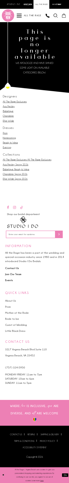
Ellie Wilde (8, 121)
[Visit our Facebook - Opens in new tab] (8, 208)
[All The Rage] (32, 15)
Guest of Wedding (16, 324)
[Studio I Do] (22, 222)
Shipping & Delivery (49, 434)
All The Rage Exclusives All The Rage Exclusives (27, 159)
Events (9, 280)
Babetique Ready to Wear (16, 169)
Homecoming (9, 138)
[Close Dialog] (3, 475)
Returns (31, 434)
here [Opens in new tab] (42, 481)
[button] (56, 15)
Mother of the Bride (17, 312)
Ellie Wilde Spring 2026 (15, 179)
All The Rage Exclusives (15, 101)
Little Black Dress (15, 330)
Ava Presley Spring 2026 (15, 164)
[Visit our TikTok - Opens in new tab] (21, 208)
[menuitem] (56, 15)
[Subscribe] (59, 234)
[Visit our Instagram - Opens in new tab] (14, 208)
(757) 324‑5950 (15, 367)
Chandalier (8, 116)
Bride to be (12, 318)
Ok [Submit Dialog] (65, 475)
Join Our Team (13, 274)
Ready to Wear (10, 142)
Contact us (16, 434)
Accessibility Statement (34, 447)
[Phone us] (48, 15)
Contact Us (12, 268)
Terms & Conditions (24, 441)
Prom (5, 133)
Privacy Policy (47, 441)
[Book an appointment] (8, 15)
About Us (10, 300)
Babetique (8, 111)
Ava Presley (9, 106)
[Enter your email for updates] (34, 234)
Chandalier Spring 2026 (15, 174)
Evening (7, 147)
